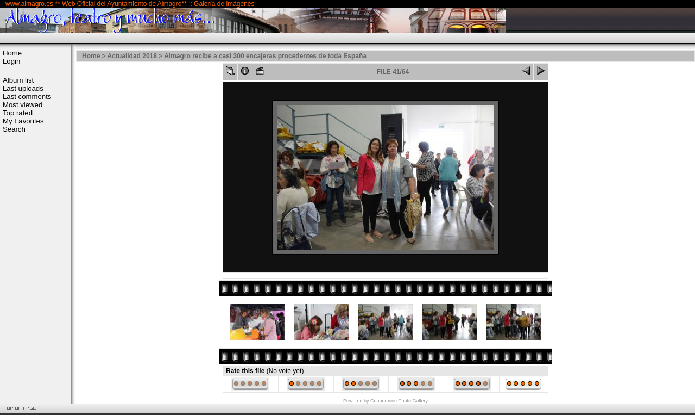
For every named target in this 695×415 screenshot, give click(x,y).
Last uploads (23, 88)
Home (12, 53)
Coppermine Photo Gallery (399, 401)
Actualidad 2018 (132, 56)
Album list (18, 80)
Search (14, 129)
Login (11, 61)
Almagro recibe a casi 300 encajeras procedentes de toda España (265, 56)
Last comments (27, 96)
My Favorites (23, 121)
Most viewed (22, 105)
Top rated (18, 113)
